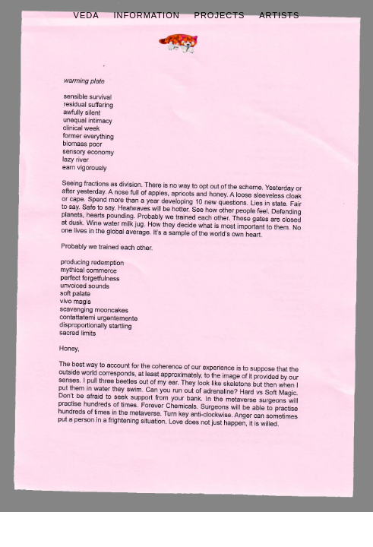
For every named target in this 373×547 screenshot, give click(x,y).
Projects (219, 15)
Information (146, 15)
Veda (87, 15)
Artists (279, 15)
